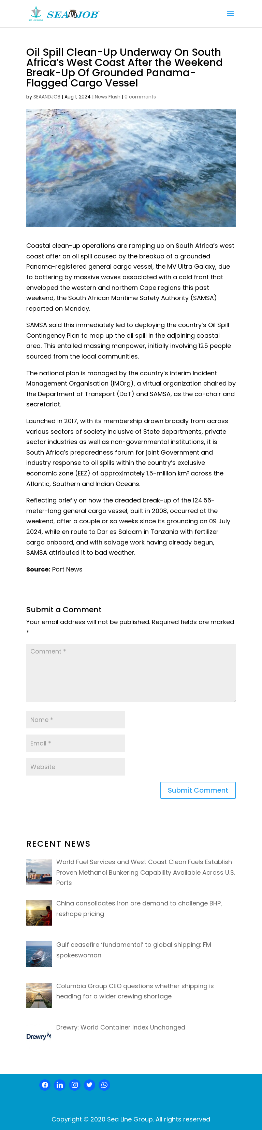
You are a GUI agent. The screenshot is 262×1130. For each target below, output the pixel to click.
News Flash (107, 96)
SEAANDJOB (46, 96)
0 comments (140, 96)
